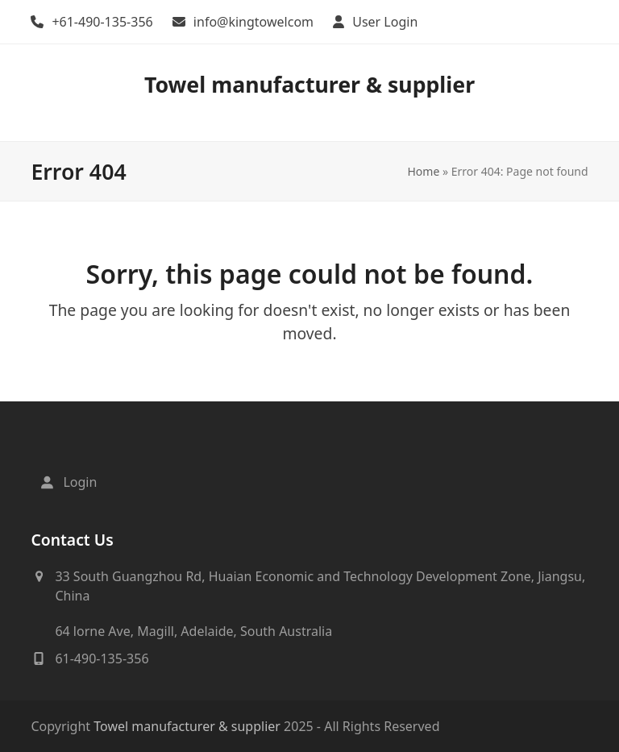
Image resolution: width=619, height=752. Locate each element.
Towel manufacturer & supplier (309, 84)
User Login (385, 22)
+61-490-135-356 (102, 22)
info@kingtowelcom (253, 22)
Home (423, 171)
